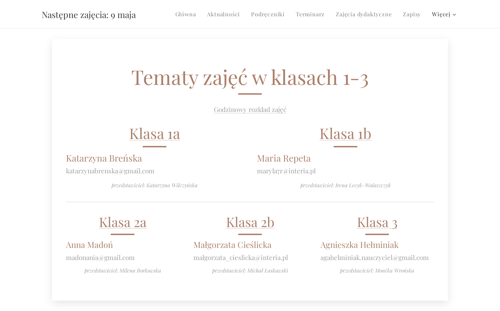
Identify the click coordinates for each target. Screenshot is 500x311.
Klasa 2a (123, 222)
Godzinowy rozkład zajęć (250, 109)
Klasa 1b (345, 133)
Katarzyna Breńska (104, 158)
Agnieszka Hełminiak (359, 244)
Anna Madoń (89, 244)
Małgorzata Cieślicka (232, 244)
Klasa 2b (250, 222)
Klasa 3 (377, 222)
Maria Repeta (284, 158)
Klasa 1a (154, 133)
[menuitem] (188, 14)
